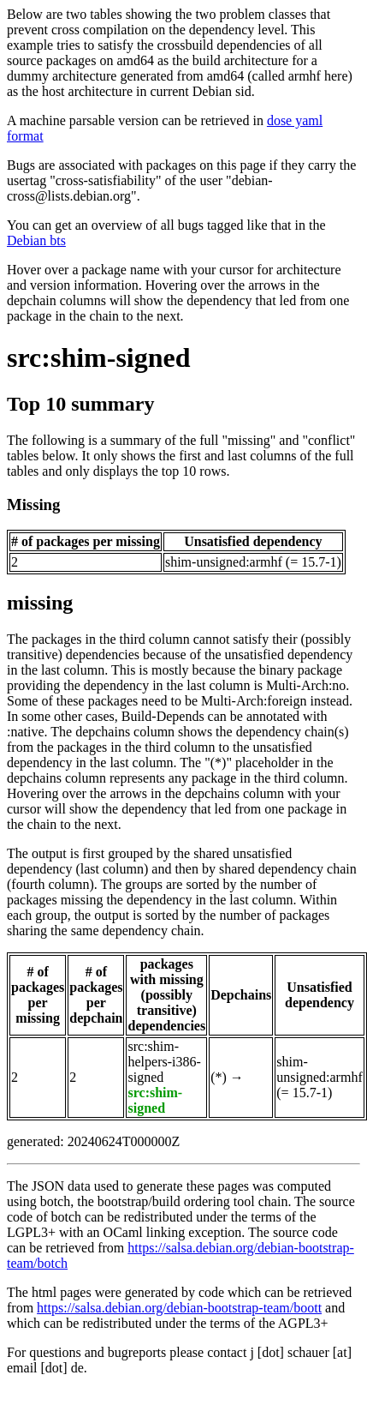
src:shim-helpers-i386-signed (163, 1061)
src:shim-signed (99, 357)
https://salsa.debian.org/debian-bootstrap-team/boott (179, 1307)
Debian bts (36, 240)
